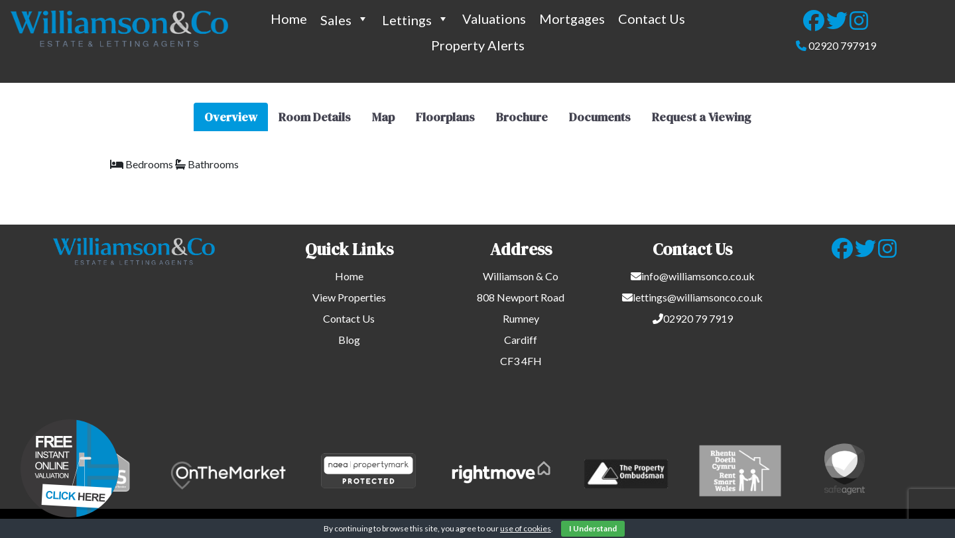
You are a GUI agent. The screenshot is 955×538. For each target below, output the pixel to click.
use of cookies (525, 528)
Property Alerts (478, 45)
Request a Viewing (701, 117)
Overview (230, 117)
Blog (349, 339)
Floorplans (445, 117)
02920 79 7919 (698, 318)
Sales (344, 18)
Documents (600, 117)
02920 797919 (842, 45)
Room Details (315, 117)
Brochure (522, 117)
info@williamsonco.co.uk (698, 276)
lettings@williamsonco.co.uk (698, 297)
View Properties (349, 297)
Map (383, 117)
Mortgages (572, 19)
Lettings (415, 18)
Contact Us (651, 19)
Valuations (494, 19)
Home (289, 19)
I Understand (593, 528)
